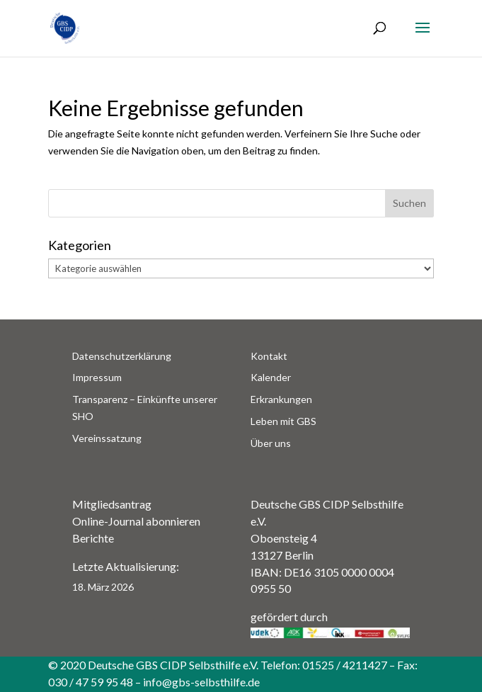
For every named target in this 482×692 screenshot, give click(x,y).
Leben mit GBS (283, 421)
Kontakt (269, 356)
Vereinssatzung (107, 438)
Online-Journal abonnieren (136, 521)
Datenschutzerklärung (121, 356)
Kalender (271, 377)
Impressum (97, 377)
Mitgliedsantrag (111, 504)
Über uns (271, 443)
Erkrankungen (281, 399)
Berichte (93, 538)
